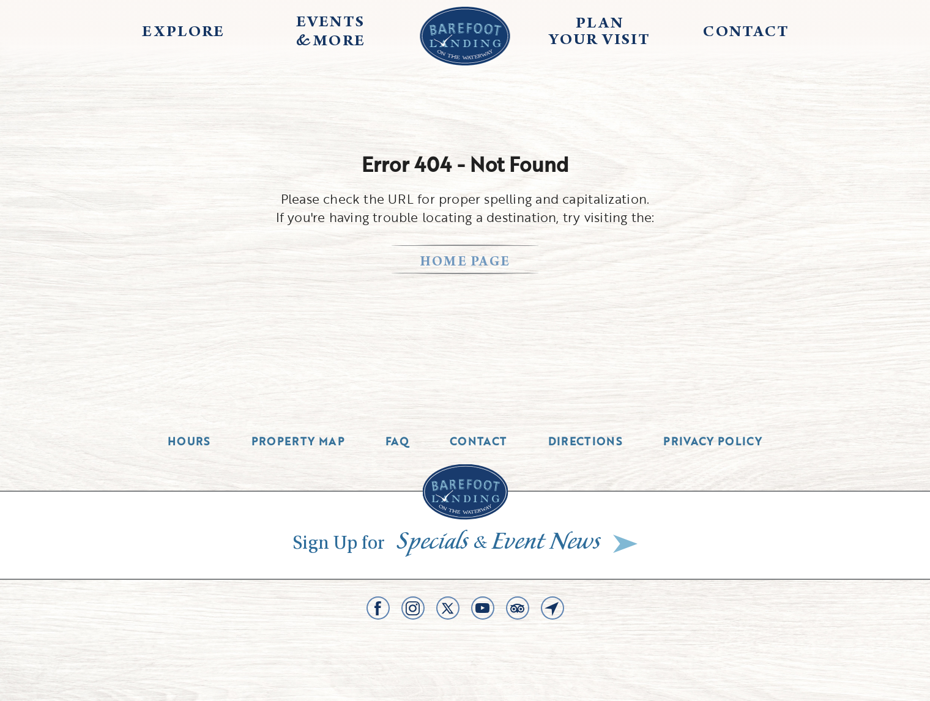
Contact (478, 441)
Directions (585, 441)
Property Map (297, 441)
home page (465, 263)
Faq (397, 441)
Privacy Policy (712, 441)
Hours (189, 441)
